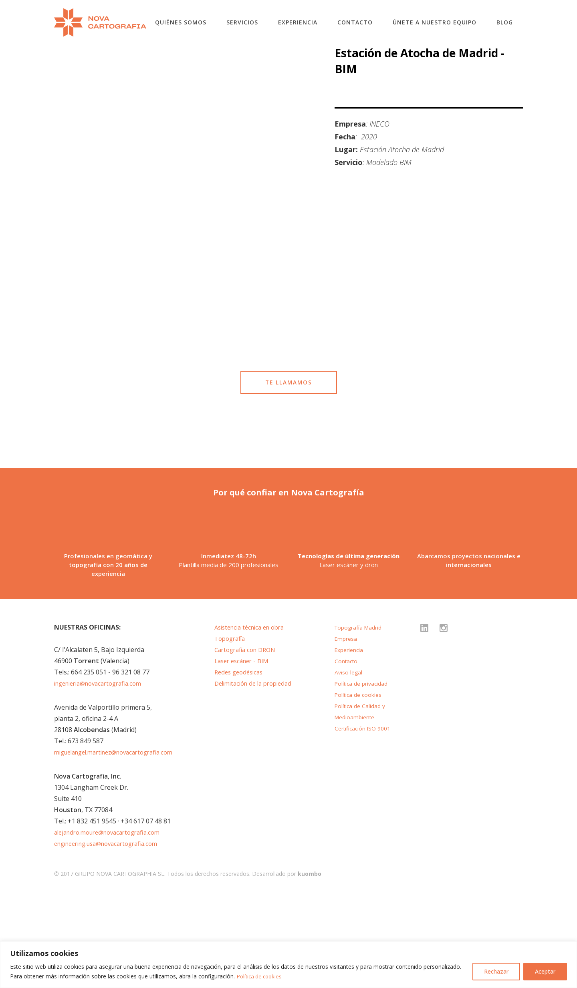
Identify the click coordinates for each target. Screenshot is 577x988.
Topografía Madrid (360, 720)
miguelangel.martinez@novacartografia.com (120, 844)
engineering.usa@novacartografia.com (112, 936)
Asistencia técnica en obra (253, 719)
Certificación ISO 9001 (365, 821)
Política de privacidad (364, 776)
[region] (288, 964)
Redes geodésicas (240, 764)
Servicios (242, 22)
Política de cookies (261, 976)
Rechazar (496, 971)
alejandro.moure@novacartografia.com (112, 924)
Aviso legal (349, 765)
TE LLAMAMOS (288, 412)
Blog (504, 22)
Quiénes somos (180, 22)
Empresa (347, 731)
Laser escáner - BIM (244, 753)
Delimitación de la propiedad (257, 775)
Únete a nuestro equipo (434, 22)
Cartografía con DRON (248, 742)
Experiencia (297, 22)
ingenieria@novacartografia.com (103, 775)
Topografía (231, 730)
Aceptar (545, 971)
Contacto (355, 22)
